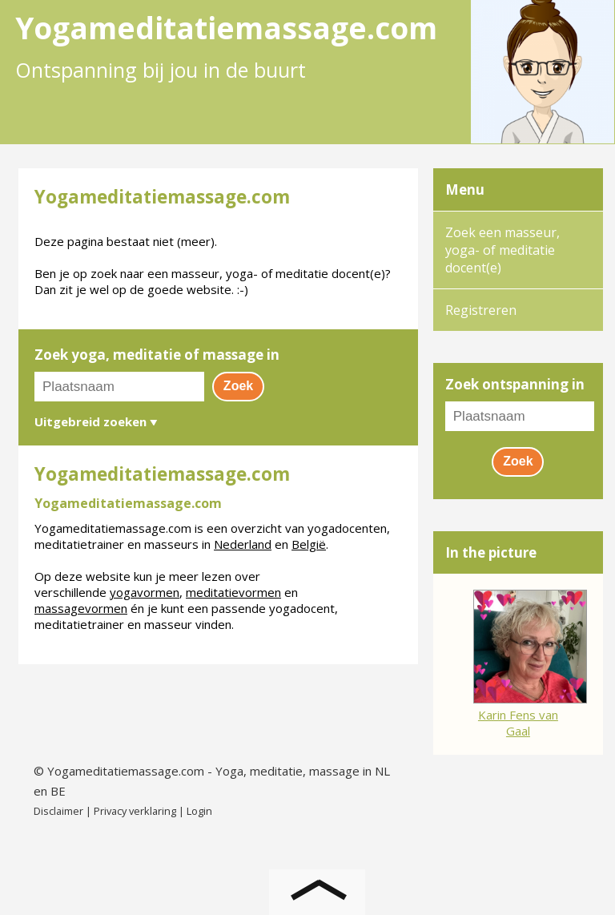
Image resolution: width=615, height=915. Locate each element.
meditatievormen (233, 592)
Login (199, 811)
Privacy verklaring (135, 811)
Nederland (242, 544)
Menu (464, 189)
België (308, 544)
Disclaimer (58, 811)
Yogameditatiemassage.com (125, 771)
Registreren (481, 310)
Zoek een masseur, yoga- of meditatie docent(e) (502, 250)
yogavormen (144, 592)
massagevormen (80, 608)
